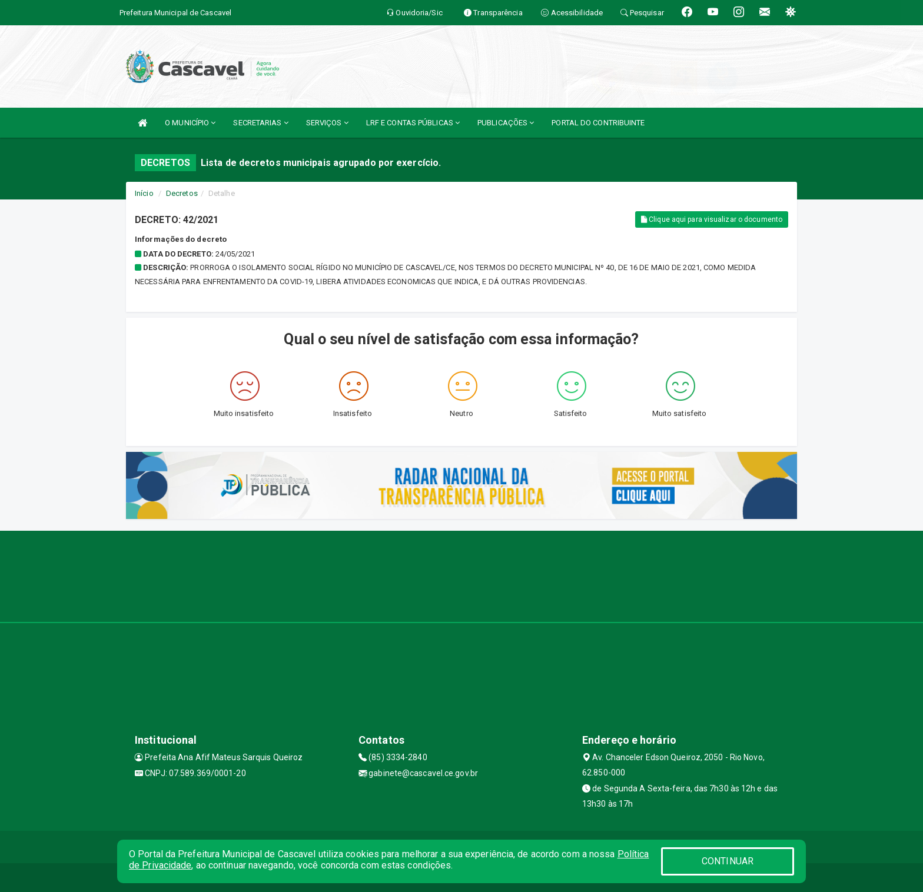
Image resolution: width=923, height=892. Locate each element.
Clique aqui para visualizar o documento (711, 219)
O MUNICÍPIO (190, 122)
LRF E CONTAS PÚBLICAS (413, 122)
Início (144, 193)
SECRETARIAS (260, 122)
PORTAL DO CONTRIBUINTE (598, 122)
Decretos (182, 193)
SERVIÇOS (327, 122)
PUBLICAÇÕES (505, 122)
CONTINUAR (727, 861)
